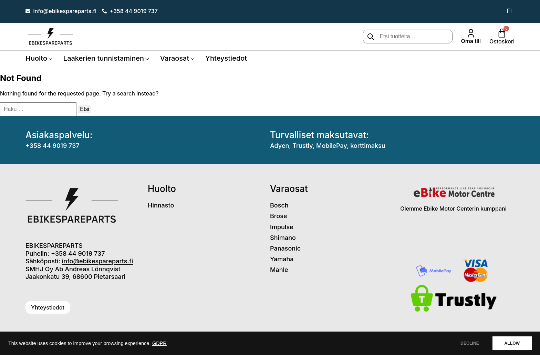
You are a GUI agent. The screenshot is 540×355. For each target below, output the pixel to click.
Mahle (279, 269)
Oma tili (471, 41)
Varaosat (174, 58)
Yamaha (282, 259)
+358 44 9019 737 (52, 145)
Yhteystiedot (226, 58)
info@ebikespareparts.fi (97, 261)
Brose (278, 216)
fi (509, 11)
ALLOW (512, 343)
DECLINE (469, 343)
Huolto (36, 58)
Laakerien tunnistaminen (103, 58)
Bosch (279, 205)
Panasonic (285, 248)
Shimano (283, 237)
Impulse (281, 227)
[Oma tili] (471, 33)
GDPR (159, 343)
